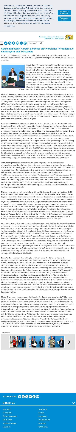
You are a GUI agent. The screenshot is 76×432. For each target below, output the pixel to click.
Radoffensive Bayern (46, 403)
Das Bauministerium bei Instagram (23, 355)
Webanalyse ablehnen (64, 19)
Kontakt (41, 372)
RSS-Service (43, 386)
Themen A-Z (7, 399)
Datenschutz (20, 419)
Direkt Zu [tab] (9, 362)
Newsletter (42, 382)
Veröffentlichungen (9, 382)
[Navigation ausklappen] (1, 43)
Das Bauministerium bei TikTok (34, 355)
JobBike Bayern (44, 406)
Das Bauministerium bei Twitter (26, 355)
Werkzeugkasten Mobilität (48, 410)
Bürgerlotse (43, 375)
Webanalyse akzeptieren (64, 12)
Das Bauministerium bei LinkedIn (30, 355)
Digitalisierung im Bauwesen (49, 399)
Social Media (7, 379)
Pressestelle (7, 372)
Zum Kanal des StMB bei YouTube (37, 355)
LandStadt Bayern (45, 396)
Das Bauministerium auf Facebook (19, 355)
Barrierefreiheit (8, 406)
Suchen (41, 43)
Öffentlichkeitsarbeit (10, 375)
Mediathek (6, 386)
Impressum (8, 419)
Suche (5, 396)
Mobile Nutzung (8, 410)
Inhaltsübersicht (8, 403)
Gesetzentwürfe (44, 379)
